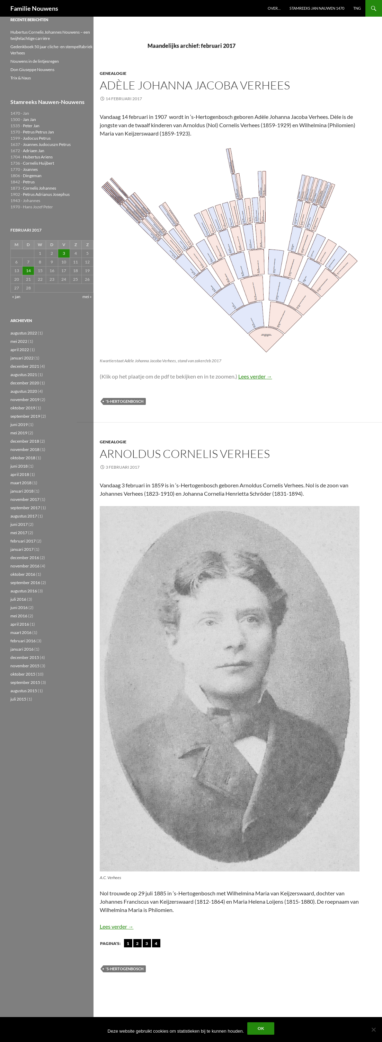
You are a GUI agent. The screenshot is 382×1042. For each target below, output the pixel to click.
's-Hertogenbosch (124, 401)
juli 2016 (18, 599)
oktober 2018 (22, 457)
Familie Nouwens (34, 8)
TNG (357, 8)
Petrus (29, 181)
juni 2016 (19, 607)
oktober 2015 (22, 674)
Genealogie (113, 73)
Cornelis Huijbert (38, 163)
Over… (274, 8)
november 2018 (24, 449)
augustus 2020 (23, 391)
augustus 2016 (23, 590)
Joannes (30, 169)
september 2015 (25, 682)
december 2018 (24, 441)
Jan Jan (29, 119)
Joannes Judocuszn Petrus (47, 144)
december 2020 (24, 382)
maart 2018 (21, 482)
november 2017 (24, 499)
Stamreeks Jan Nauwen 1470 (317, 8)
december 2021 (24, 366)
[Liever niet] (373, 1029)
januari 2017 (22, 549)
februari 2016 (23, 640)
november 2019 (24, 399)
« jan (16, 296)
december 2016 (24, 557)
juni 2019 (19, 424)
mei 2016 (18, 615)
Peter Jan (31, 125)
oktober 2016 (22, 574)
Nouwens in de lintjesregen (34, 61)
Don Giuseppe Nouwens (32, 69)
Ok (261, 1028)
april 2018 (19, 474)
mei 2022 (18, 341)
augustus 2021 (23, 374)
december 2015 (24, 657)
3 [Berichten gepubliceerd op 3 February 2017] (64, 253)
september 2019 (25, 416)
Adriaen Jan (33, 150)
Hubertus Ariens (38, 156)
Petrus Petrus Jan (38, 131)
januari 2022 (22, 358)
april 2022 (19, 349)
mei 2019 (18, 432)
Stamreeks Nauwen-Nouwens (47, 101)
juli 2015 (18, 699)
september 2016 (25, 582)
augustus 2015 (23, 690)
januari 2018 (22, 491)
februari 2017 (23, 541)
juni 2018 (19, 466)
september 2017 (25, 507)
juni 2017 (19, 524)
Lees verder (255, 376)
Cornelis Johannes (39, 188)
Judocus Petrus (37, 138)
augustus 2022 (23, 333)
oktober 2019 (22, 407)
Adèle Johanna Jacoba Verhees (195, 85)
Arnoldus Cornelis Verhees (185, 453)
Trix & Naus (20, 77)
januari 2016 (22, 649)
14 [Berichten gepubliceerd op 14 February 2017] (28, 270)
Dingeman (32, 175)
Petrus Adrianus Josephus (46, 194)
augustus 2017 (23, 516)
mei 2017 (18, 532)
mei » (87, 296)
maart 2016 (21, 632)
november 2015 (24, 665)
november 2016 (24, 565)
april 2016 (19, 624)
